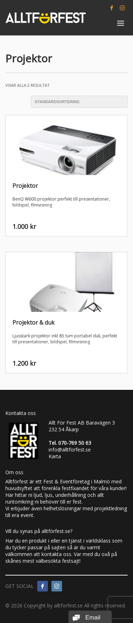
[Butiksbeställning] (79, 102)
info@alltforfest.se (70, 449)
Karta (55, 456)
